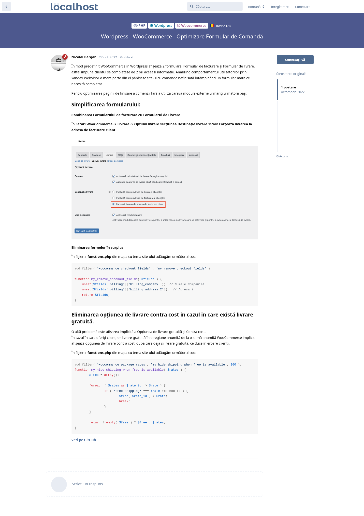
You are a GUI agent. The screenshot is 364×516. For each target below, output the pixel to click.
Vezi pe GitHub (84, 439)
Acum (282, 156)
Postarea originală (291, 73)
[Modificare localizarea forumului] (256, 6)
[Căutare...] (215, 6)
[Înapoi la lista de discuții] (6, 6)
